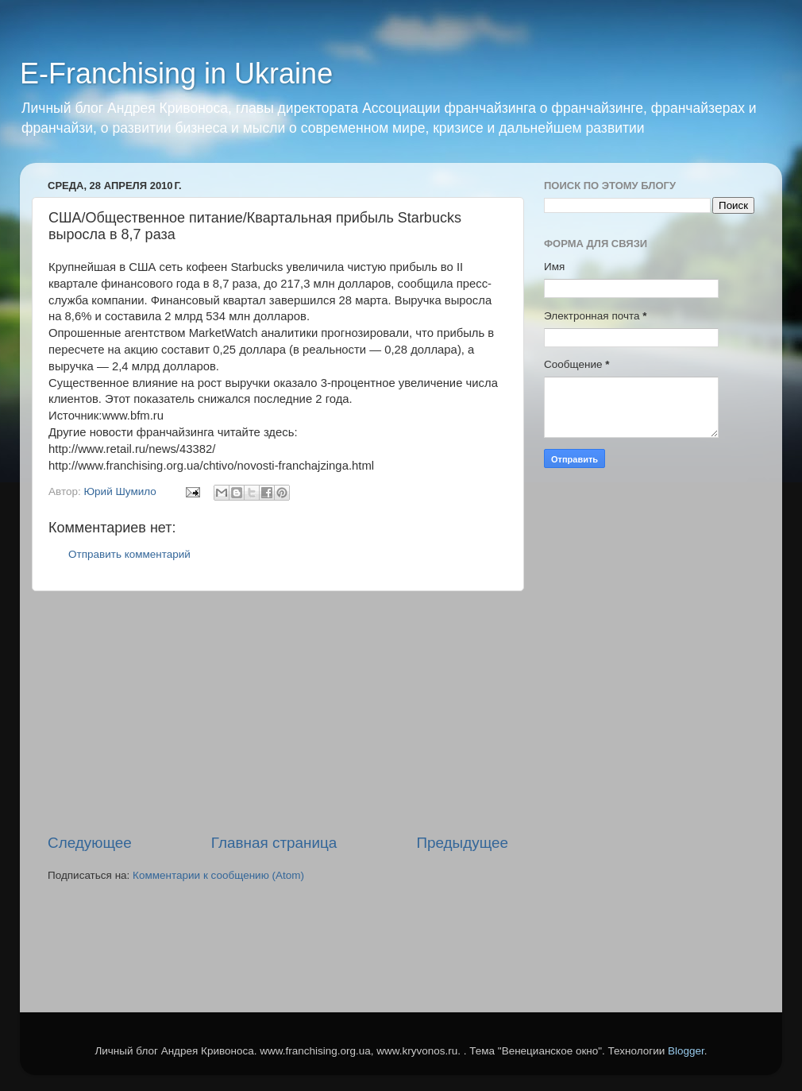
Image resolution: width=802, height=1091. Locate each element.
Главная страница (274, 842)
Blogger (686, 1051)
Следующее (90, 842)
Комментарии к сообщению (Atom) (218, 875)
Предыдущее (462, 842)
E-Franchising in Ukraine (176, 73)
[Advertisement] (278, 712)
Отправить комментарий (129, 554)
